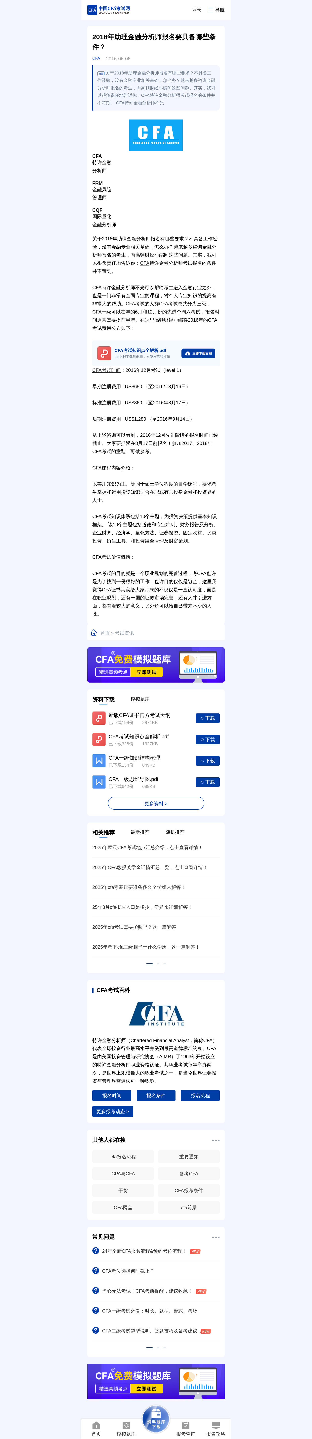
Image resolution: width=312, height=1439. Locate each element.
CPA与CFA (123, 1173)
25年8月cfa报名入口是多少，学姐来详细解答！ (142, 907)
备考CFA (188, 1173)
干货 (123, 1190)
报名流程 (200, 1095)
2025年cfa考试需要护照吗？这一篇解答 (134, 927)
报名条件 (156, 1095)
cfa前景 (189, 1207)
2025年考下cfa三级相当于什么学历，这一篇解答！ (146, 947)
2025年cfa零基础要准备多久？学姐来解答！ (139, 887)
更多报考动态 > (112, 1111)
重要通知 (188, 1156)
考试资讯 (124, 633)
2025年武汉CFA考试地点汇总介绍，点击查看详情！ (147, 847)
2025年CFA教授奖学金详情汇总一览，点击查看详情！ (150, 867)
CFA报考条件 (189, 1190)
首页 (105, 633)
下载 (208, 718)
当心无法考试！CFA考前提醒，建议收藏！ (149, 1291)
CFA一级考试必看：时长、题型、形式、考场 (144, 1311)
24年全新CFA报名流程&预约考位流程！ (146, 1251)
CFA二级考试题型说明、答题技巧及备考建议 (151, 1330)
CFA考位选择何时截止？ (123, 1271)
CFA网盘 (123, 1207)
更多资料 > (156, 803)
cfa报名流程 (123, 1156)
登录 (197, 10)
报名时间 (111, 1095)
